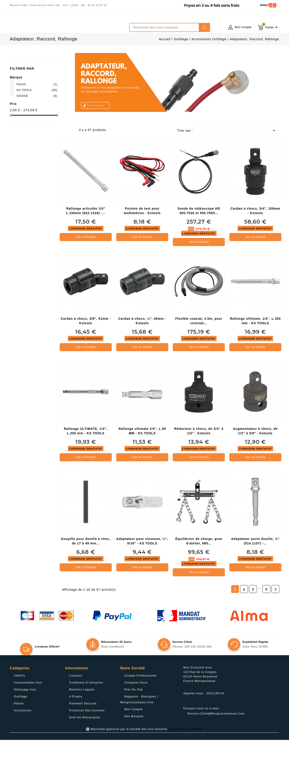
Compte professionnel (140, 694)
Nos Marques (134, 735)
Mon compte (133, 728)
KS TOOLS (37, 109)
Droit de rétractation (84, 736)
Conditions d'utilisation (86, 701)
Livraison (76, 694)
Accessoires (23, 729)
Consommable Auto (28, 701)
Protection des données (87, 729)
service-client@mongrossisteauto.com (216, 732)
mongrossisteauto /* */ (49, 24)
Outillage (20, 715)
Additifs (19, 694)
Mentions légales (82, 708)
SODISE (37, 115)
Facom (37, 103)
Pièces (19, 722)
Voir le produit (86, 256)
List (72, 150)
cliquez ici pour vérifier (186, 748)
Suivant (275, 608)
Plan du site (133, 708)
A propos (75, 715)
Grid (65, 150)
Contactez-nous (136, 701)
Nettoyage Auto (25, 708)
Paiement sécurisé (83, 722)
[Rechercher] (169, 27)
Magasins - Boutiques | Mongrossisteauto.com (139, 718)
